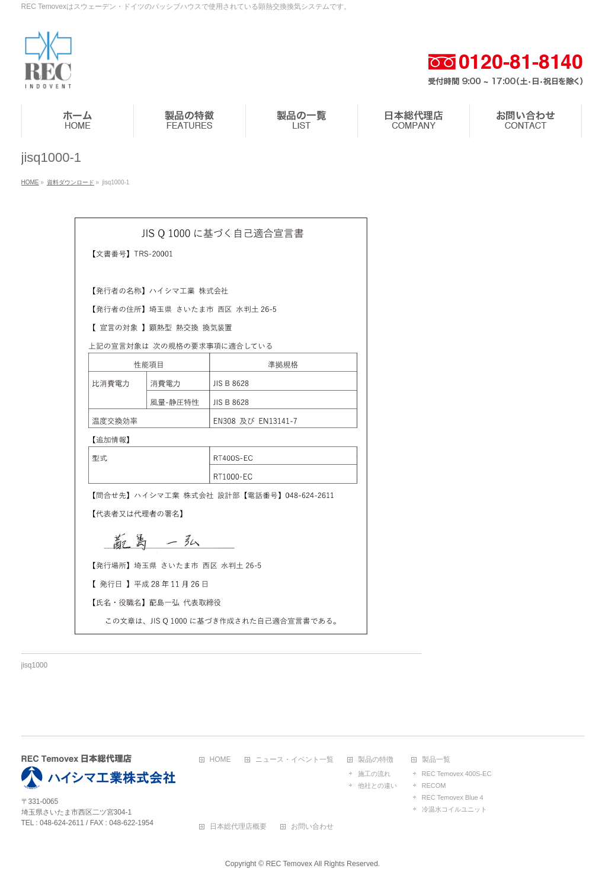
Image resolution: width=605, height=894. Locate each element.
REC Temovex (288, 864)
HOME (220, 760)
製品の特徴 (375, 760)
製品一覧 (436, 760)
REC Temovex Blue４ (453, 797)
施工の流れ (374, 773)
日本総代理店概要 (238, 827)
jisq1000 (34, 665)
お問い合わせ (312, 827)
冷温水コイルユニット (454, 809)
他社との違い (377, 785)
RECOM (434, 785)
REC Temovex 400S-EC (457, 773)
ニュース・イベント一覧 (294, 760)
